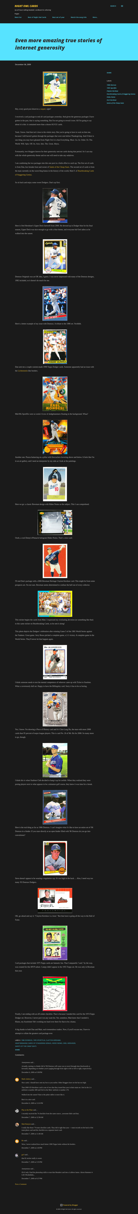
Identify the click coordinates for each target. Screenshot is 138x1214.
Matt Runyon (26, 1124)
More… (95, 17)
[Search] (113, 6)
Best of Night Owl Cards (37, 17)
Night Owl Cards (26, 6)
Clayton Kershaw (112, 91)
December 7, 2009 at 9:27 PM (32, 1178)
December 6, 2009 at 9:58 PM (32, 1072)
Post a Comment (21, 1184)
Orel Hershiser (112, 100)
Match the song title (78, 17)
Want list (18, 17)
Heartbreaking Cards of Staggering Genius (121, 94)
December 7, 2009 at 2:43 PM (32, 1148)
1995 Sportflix (111, 88)
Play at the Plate (27, 1110)
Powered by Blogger (69, 1205)
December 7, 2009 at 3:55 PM (32, 1162)
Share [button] (109, 73)
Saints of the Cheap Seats (59, 167)
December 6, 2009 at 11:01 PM (32, 1103)
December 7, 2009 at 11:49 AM (32, 1134)
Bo (23, 1140)
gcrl (23, 1155)
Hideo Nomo (111, 97)
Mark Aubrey (26, 1079)
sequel (43, 109)
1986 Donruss (111, 85)
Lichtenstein (23, 371)
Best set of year (58, 17)
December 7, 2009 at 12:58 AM (32, 1117)
